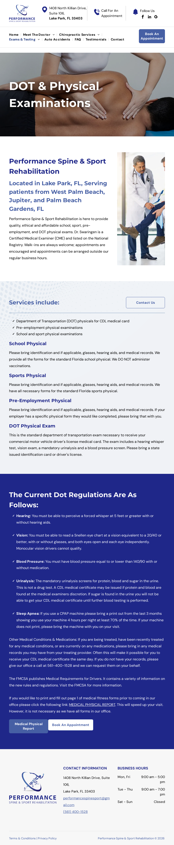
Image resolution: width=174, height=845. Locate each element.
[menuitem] (14, 34)
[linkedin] (149, 17)
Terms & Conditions (22, 838)
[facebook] (143, 17)
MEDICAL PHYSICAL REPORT (92, 704)
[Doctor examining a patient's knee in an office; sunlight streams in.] (141, 208)
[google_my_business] (156, 17)
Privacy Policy (47, 838)
